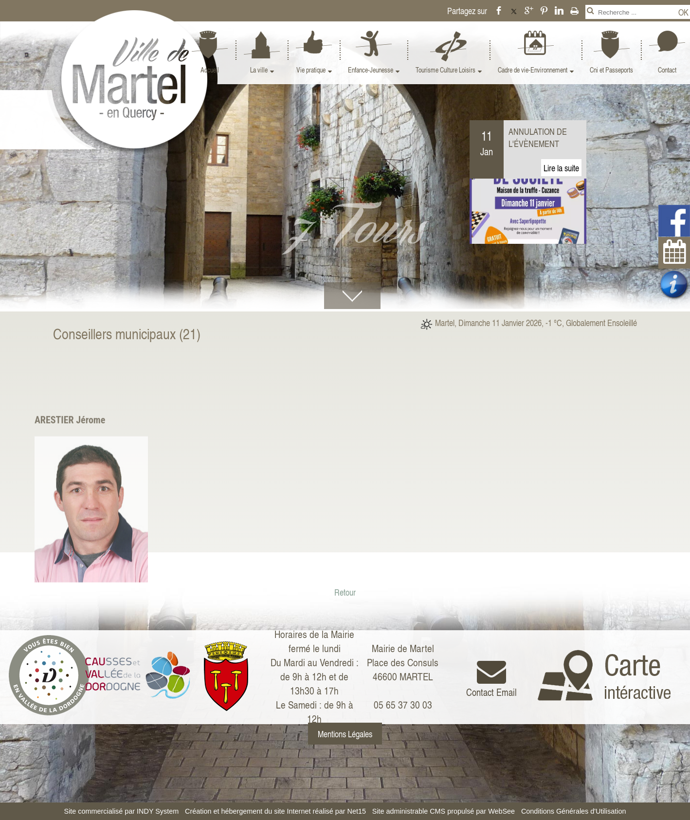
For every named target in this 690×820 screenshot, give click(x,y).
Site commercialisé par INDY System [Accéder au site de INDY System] (121, 811)
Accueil (209, 69)
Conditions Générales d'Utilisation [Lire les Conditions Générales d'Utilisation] (573, 811)
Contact (667, 69)
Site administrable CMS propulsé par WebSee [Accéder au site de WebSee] (443, 811)
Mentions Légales (345, 734)
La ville (259, 69)
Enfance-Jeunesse (370, 69)
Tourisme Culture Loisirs (445, 69)
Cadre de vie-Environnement (532, 69)
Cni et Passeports (611, 69)
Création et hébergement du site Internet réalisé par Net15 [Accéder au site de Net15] (275, 811)
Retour (345, 675)
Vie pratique (311, 69)
